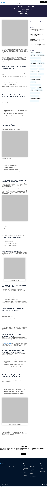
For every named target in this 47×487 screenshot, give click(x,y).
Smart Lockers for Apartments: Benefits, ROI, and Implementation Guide (7, 449)
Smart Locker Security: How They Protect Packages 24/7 (38, 449)
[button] (8, 2)
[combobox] (36, 2)
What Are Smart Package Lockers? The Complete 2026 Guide (22, 449)
